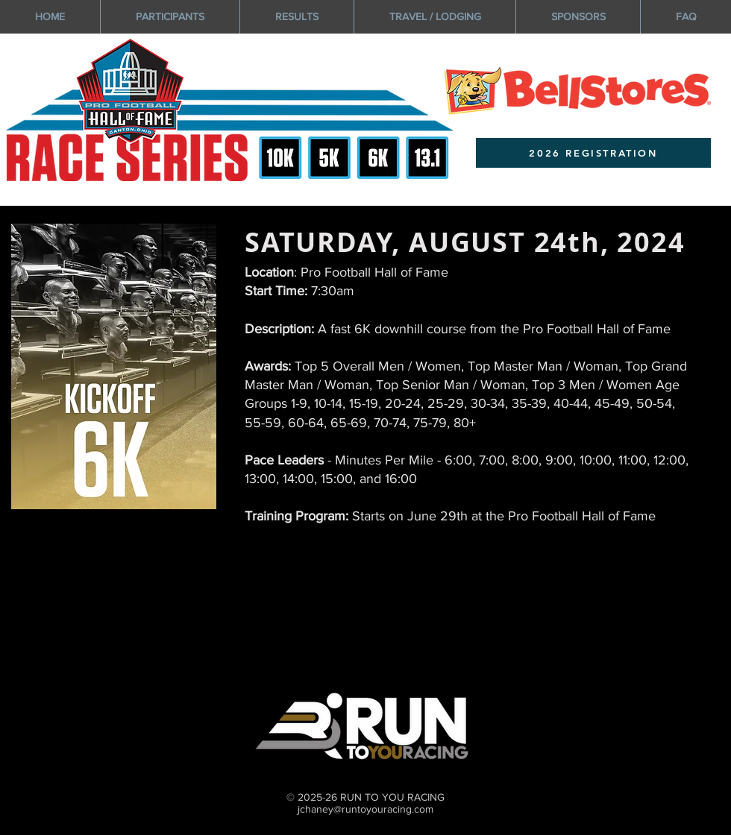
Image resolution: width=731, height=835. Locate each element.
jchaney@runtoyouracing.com (365, 809)
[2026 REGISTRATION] (593, 153)
